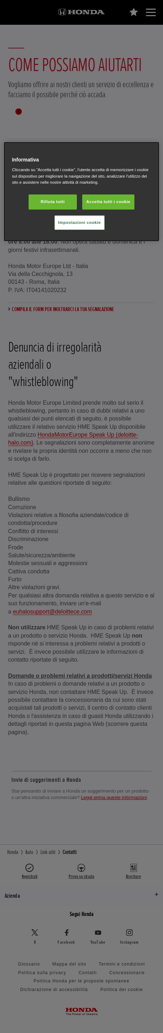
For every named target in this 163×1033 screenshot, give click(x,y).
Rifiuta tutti (53, 201)
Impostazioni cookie (79, 222)
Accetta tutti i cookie (108, 201)
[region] (81, 191)
